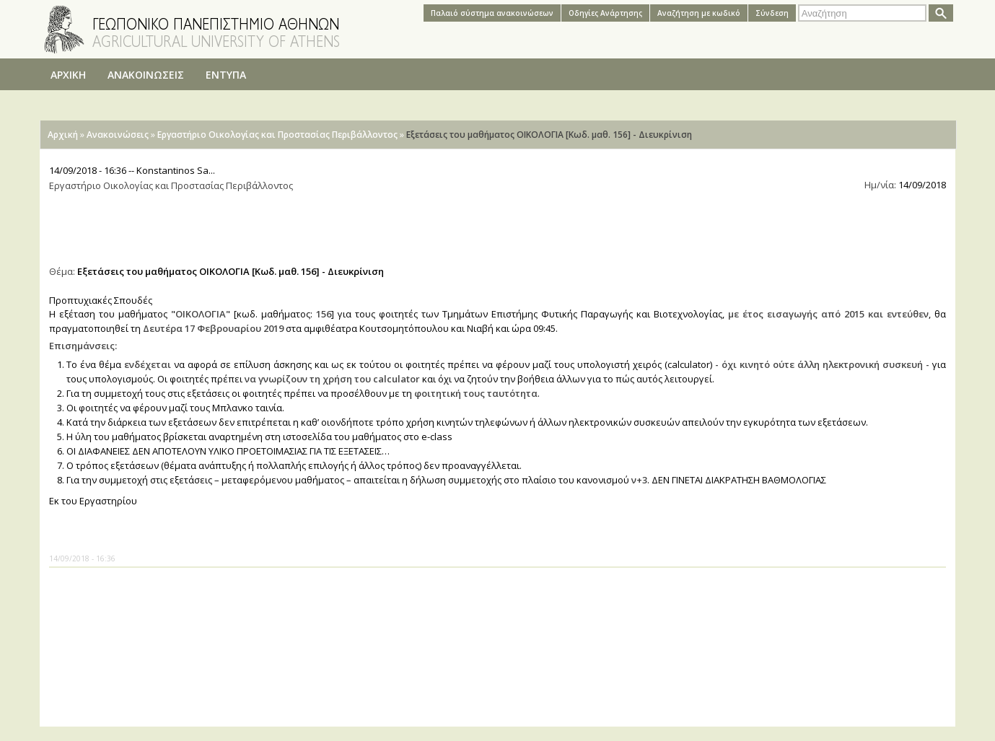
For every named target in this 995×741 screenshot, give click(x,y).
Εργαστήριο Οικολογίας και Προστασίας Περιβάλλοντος (277, 134)
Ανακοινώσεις (118, 134)
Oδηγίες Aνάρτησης (605, 13)
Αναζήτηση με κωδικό (698, 13)
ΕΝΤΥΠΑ (226, 75)
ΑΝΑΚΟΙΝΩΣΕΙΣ (146, 75)
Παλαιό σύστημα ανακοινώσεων (492, 13)
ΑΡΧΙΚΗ (68, 75)
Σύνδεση (772, 13)
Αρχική (63, 134)
